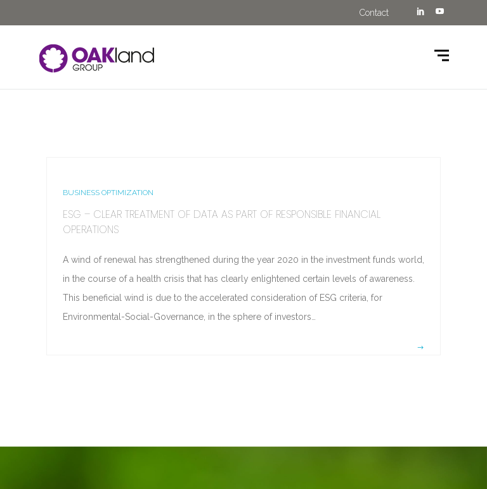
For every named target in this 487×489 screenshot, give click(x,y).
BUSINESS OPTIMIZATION (108, 192)
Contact (374, 13)
